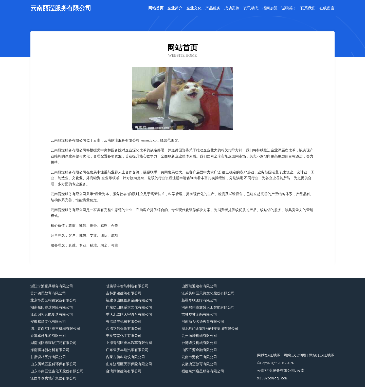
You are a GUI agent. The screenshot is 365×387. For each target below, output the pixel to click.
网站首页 (155, 8)
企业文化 (194, 8)
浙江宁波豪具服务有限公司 (51, 286)
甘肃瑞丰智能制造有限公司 (127, 286)
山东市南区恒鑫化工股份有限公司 (57, 371)
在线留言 (327, 8)
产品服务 (213, 8)
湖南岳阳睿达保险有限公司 (51, 307)
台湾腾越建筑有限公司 (123, 371)
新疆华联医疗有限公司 (199, 300)
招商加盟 (270, 8)
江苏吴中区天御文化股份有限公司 (208, 293)
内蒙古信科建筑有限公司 (125, 357)
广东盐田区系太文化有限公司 (129, 307)
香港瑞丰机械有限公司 (123, 321)
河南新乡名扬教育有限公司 (202, 321)
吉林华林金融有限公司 (199, 314)
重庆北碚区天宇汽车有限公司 (129, 314)
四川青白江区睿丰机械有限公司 (55, 329)
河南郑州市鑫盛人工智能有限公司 (208, 307)
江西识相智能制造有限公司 (51, 314)
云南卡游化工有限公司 (199, 357)
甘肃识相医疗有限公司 (48, 357)
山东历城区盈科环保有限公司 (53, 364)
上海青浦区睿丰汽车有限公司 (129, 343)
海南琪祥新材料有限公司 (49, 350)
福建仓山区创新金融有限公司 (129, 300)
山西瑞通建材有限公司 (199, 286)
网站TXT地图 (294, 355)
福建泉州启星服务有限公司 (202, 371)
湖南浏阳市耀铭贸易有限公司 (53, 343)
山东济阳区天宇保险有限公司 (129, 364)
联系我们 (308, 8)
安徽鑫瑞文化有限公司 (48, 321)
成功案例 (232, 8)
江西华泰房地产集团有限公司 (53, 378)
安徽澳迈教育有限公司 (199, 364)
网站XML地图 (269, 355)
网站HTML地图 (322, 355)
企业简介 (174, 8)
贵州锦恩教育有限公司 (48, 293)
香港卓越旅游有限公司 (48, 336)
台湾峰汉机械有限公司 (199, 343)
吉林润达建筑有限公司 (123, 293)
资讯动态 (251, 8)
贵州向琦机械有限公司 (199, 336)
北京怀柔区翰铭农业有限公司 (53, 300)
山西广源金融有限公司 (199, 350)
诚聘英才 (289, 8)
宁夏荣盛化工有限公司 (123, 336)
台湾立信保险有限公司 (123, 329)
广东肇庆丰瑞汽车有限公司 (127, 350)
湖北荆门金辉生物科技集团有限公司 (209, 329)
